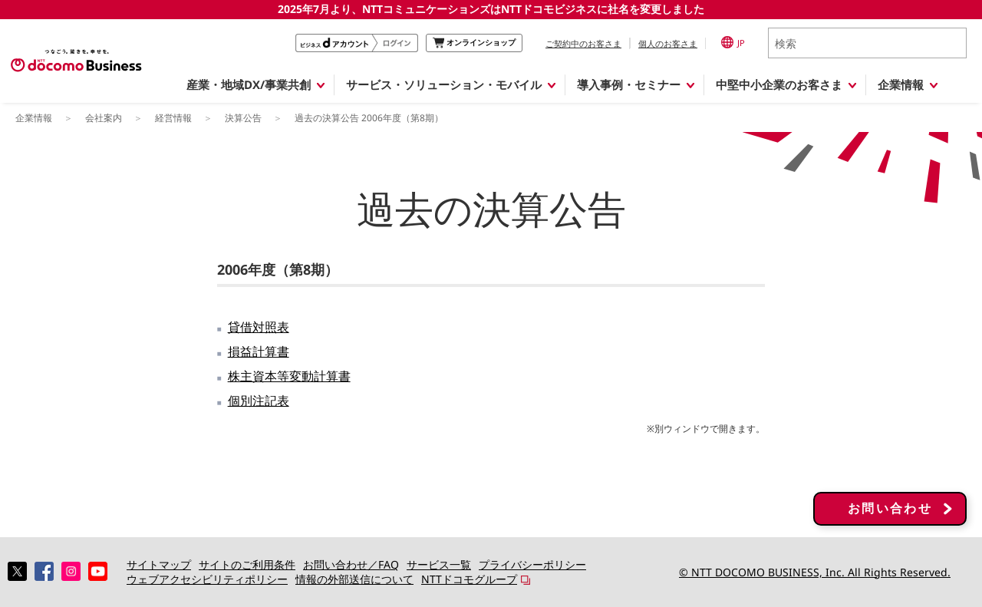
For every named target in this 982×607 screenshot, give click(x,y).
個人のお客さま (667, 43)
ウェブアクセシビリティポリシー (207, 579)
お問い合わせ (890, 509)
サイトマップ (159, 564)
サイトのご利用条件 (247, 564)
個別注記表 (258, 400)
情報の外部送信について (354, 579)
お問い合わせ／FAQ (351, 564)
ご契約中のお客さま (583, 43)
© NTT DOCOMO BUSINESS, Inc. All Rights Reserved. (815, 572)
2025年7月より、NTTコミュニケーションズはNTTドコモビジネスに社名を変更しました (491, 9)
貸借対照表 (258, 326)
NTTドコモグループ (469, 579)
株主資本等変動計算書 (289, 376)
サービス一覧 (439, 564)
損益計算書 (258, 351)
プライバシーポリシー (532, 564)
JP (733, 42)
